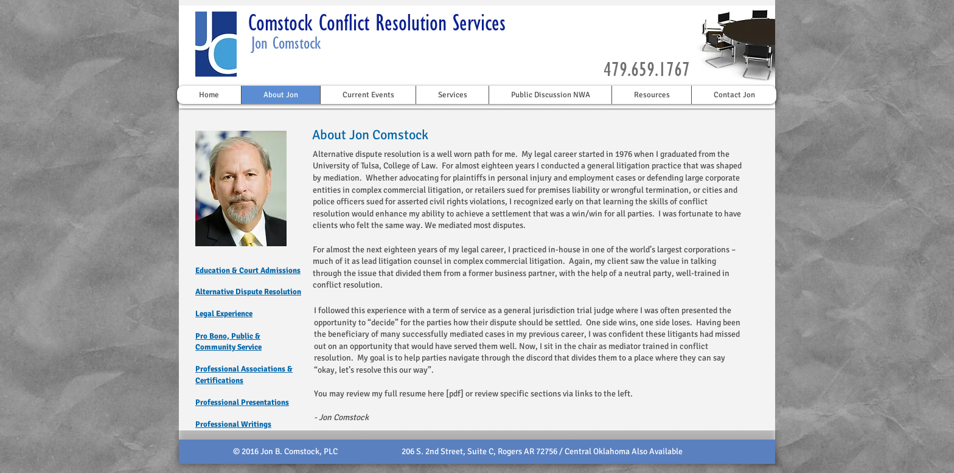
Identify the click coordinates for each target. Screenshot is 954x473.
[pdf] (455, 393)
